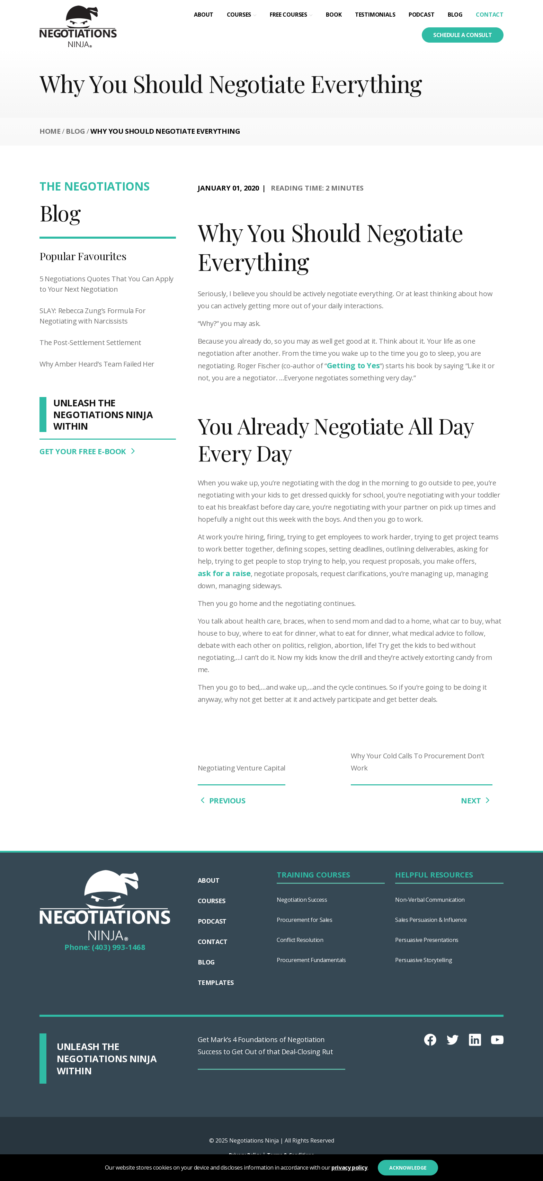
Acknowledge (408, 1167)
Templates (216, 982)
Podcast (422, 14)
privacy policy (349, 1167)
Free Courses (288, 14)
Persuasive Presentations (426, 940)
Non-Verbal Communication (429, 900)
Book (333, 14)
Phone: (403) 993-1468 (104, 947)
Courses (239, 14)
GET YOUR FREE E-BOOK (88, 451)
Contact (490, 14)
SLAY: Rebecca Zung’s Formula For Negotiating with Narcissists (92, 316)
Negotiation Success (302, 900)
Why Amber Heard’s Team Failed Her (96, 364)
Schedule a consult (462, 35)
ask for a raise (224, 573)
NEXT (476, 800)
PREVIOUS (222, 800)
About (203, 14)
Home (49, 131)
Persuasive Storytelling (423, 960)
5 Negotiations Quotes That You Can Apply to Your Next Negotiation (106, 284)
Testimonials (375, 14)
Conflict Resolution (300, 940)
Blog (455, 14)
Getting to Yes (353, 365)
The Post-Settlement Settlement (90, 342)
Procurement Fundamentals (311, 960)
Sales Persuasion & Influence (430, 920)
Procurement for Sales (304, 920)
